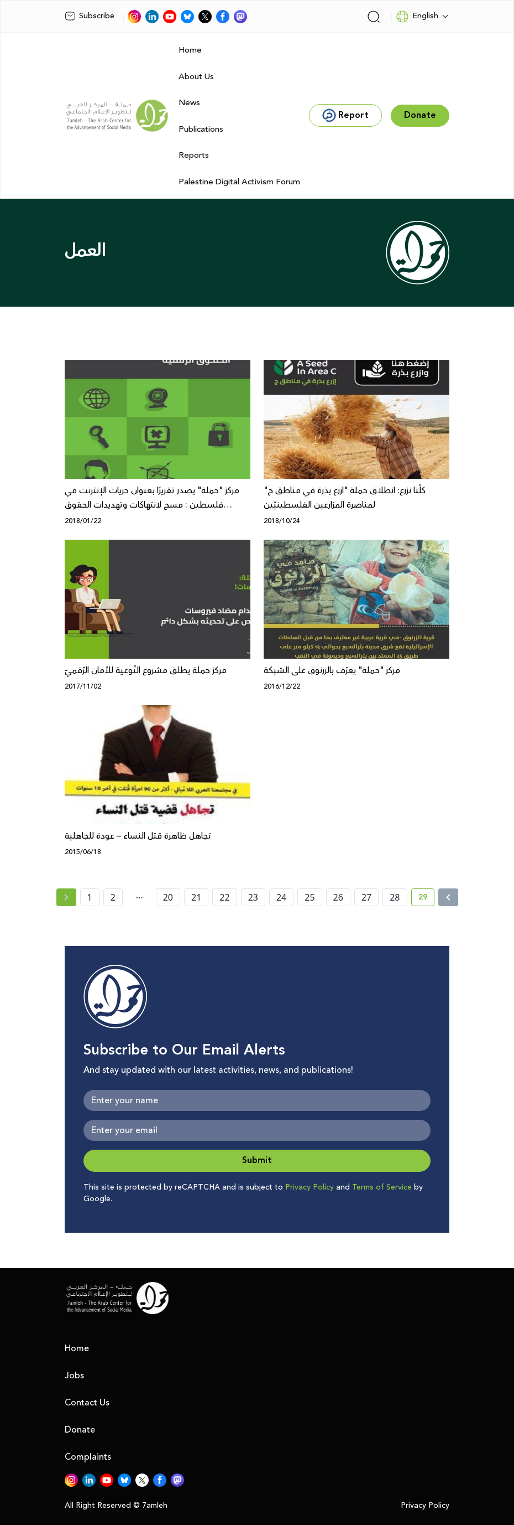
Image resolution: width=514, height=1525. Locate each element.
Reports (194, 155)
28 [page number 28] (395, 897)
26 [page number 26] (338, 897)
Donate (80, 1429)
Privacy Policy (309, 1187)
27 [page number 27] (366, 897)
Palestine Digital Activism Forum (239, 181)
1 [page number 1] (89, 897)
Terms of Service (382, 1187)
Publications (201, 129)
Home (190, 50)
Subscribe (89, 16)
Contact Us (87, 1402)
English (417, 16)
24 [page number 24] (281, 897)
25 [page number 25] (309, 897)
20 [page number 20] (168, 897)
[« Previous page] (66, 897)
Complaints (88, 1457)
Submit (257, 1160)
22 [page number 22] (224, 897)
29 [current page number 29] (426, 899)
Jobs (74, 1375)
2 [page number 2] (113, 897)
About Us (196, 76)
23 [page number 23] (253, 897)
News (189, 102)
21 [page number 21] (196, 897)
